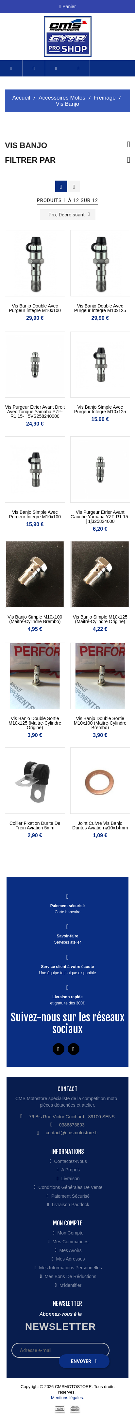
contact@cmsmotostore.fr (72, 1132)
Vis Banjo (26, 145)
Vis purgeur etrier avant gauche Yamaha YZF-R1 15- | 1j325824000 (100, 517)
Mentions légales (67, 1397)
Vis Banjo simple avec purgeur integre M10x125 (100, 409)
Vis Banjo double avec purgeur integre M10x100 (35, 308)
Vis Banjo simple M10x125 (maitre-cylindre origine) (100, 619)
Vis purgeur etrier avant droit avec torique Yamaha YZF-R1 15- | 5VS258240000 (35, 411)
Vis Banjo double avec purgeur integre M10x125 (100, 308)
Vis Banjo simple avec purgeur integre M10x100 (35, 514)
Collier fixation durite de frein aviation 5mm (34, 825)
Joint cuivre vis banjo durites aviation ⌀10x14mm (100, 825)
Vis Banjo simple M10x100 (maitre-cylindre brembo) (35, 619)
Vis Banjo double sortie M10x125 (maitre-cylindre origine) (34, 723)
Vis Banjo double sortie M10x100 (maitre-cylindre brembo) (100, 723)
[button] (34, 68)
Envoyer (84, 1361)
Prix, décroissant (69, 214)
